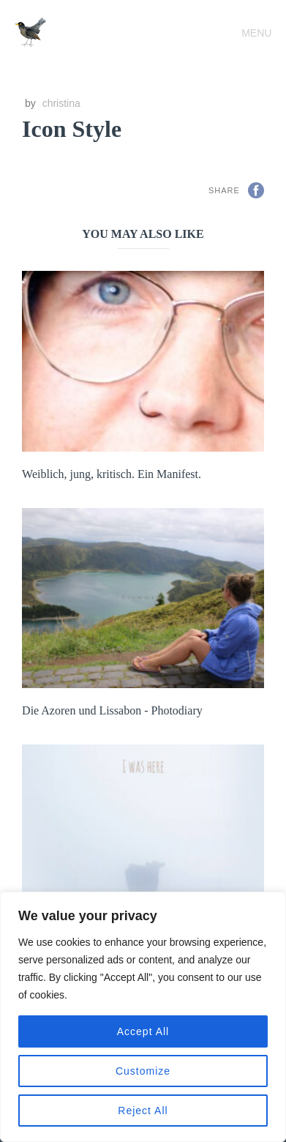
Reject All (143, 1110)
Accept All (143, 1031)
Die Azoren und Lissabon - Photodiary (112, 710)
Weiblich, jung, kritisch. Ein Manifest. (111, 474)
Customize (143, 1071)
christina (61, 103)
